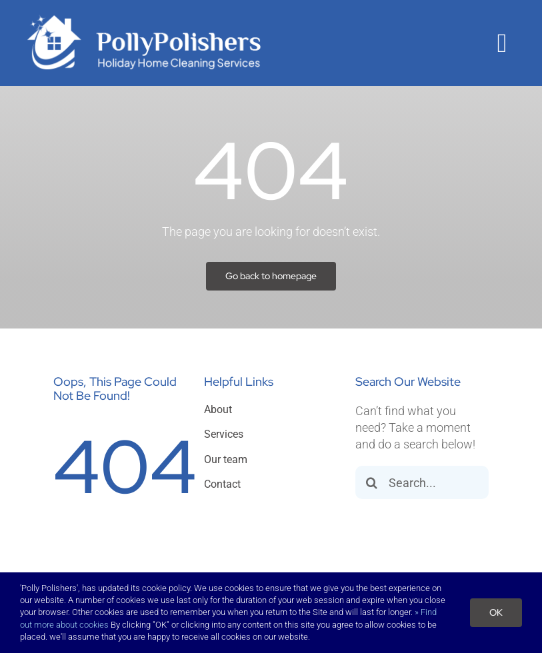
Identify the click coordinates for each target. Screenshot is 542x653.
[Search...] (422, 482)
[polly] (144, 19)
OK (496, 612)
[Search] (372, 482)
